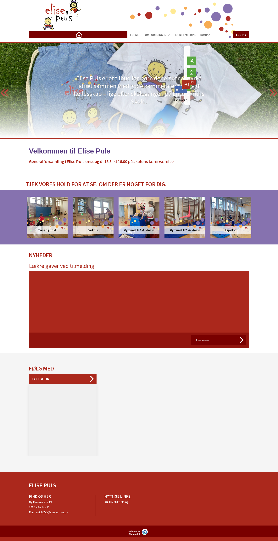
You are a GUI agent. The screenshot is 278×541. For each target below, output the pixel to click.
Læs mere (202, 340)
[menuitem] (35, 34)
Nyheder (40, 255)
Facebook (40, 379)
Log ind (241, 34)
